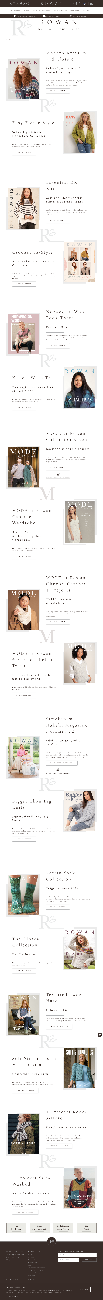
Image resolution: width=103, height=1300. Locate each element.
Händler (87, 11)
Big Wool (86, 1228)
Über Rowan (75, 11)
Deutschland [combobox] (64, 1259)
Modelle (36, 11)
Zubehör (46, 11)
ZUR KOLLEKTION (57, 91)
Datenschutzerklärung (36, 1268)
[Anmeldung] (79, 4)
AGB (29, 1265)
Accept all (83, 1289)
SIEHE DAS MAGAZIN (59, 1026)
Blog (8, 1260)
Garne (27, 11)
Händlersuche (12, 1279)
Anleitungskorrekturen (15, 1254)
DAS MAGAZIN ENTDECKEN (61, 763)
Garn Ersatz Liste (13, 1257)
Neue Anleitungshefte (40, 1228)
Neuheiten (16, 11)
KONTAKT (32, 1279)
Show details (12, 1296)
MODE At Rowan (60, 11)
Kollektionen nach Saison (63, 1228)
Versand (31, 1257)
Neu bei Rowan (16, 1228)
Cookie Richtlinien (35, 1270)
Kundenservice (34, 1251)
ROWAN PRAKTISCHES (15, 1251)
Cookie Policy (47, 1292)
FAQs (30, 1254)
